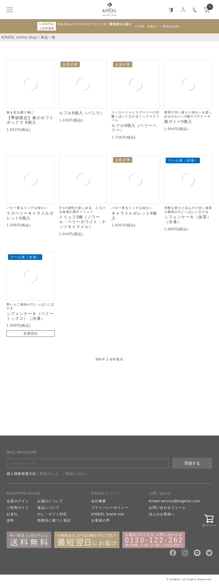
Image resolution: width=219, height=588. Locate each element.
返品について (48, 508)
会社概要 (98, 501)
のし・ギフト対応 (52, 514)
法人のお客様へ (162, 514)
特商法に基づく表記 (54, 520)
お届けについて (50, 501)
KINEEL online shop (19, 37)
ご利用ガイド (18, 508)
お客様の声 (100, 520)
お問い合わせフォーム (167, 508)
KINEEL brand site (107, 514)
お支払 (12, 514)
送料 (10, 520)
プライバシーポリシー (109, 508)
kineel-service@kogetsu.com (174, 501)
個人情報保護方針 (21, 474)
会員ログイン (18, 501)
